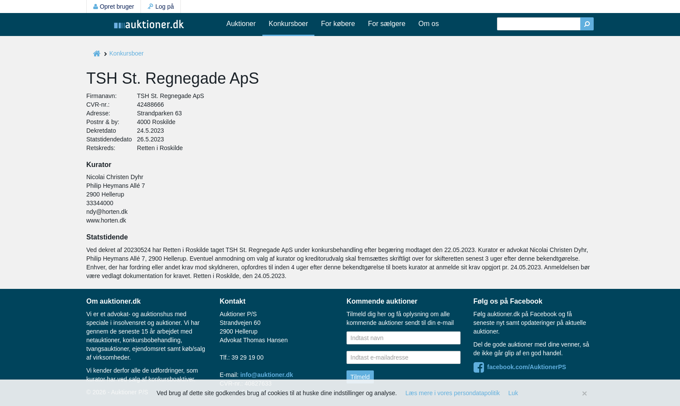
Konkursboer (288, 23)
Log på (160, 6)
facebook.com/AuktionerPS (520, 366)
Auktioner (241, 23)
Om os (428, 23)
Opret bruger (113, 6)
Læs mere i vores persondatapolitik (452, 393)
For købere (338, 23)
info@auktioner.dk (266, 374)
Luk (513, 393)
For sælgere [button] (386, 23)
